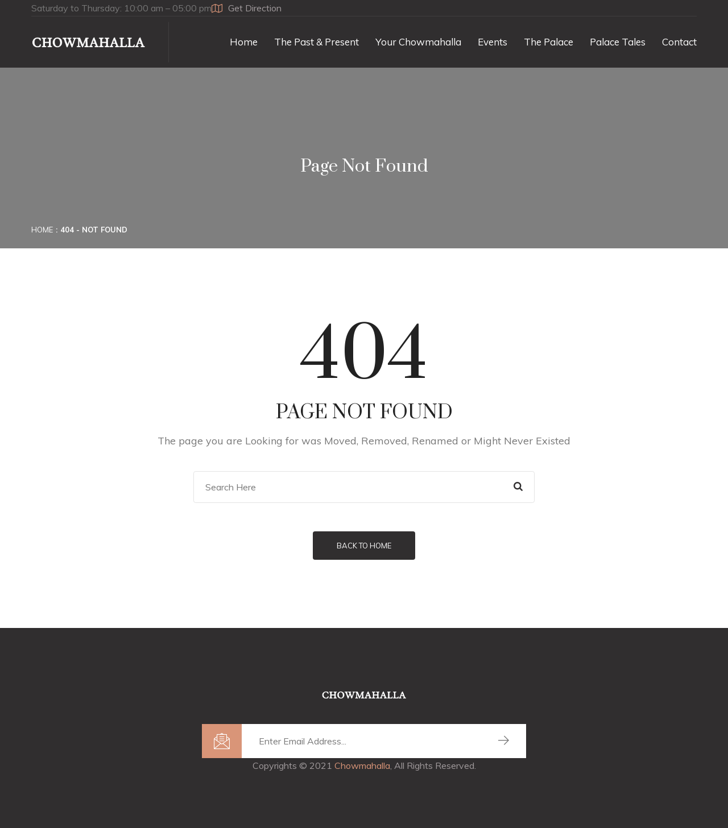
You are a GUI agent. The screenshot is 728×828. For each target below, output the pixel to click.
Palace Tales (618, 42)
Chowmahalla (362, 765)
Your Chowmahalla (418, 42)
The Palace (548, 42)
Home (244, 42)
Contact (679, 42)
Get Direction (247, 8)
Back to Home (364, 545)
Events (492, 42)
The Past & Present (316, 42)
